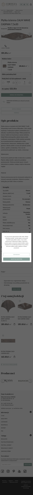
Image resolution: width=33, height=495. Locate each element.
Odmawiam (16, 254)
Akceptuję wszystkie (16, 259)
